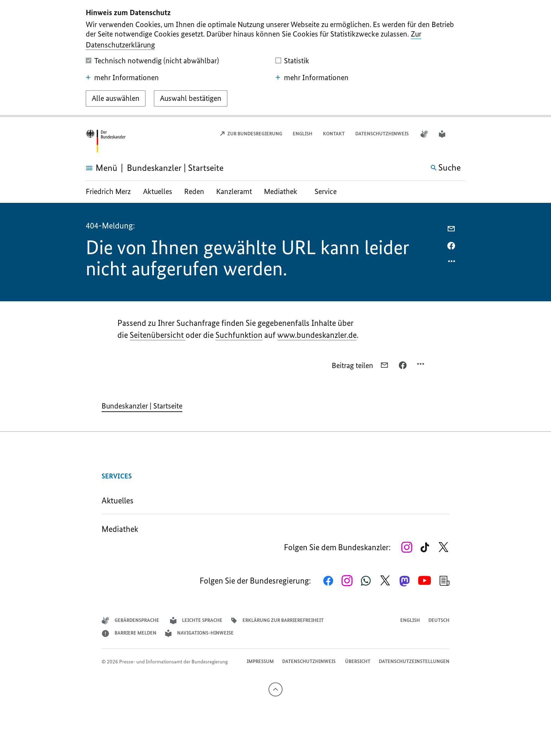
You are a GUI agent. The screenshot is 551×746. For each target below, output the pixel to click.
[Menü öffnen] (93, 168)
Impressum (260, 661)
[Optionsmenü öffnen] (452, 263)
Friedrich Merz (109, 191)
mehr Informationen (122, 77)
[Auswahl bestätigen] (190, 98)
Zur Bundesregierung (250, 134)
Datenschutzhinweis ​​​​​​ (382, 134)
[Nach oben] (275, 689)
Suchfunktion (238, 335)
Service (326, 191)
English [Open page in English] (302, 134)
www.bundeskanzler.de (317, 335)
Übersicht (357, 661)
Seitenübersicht (158, 335)
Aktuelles (157, 191)
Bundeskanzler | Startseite (142, 406)
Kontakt (334, 134)
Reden (194, 191)
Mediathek (283, 191)
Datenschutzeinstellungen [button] (414, 661)
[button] (461, 134)
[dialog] (275, 58)
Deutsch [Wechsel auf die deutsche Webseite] (438, 620)
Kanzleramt (234, 191)
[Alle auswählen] (115, 98)
